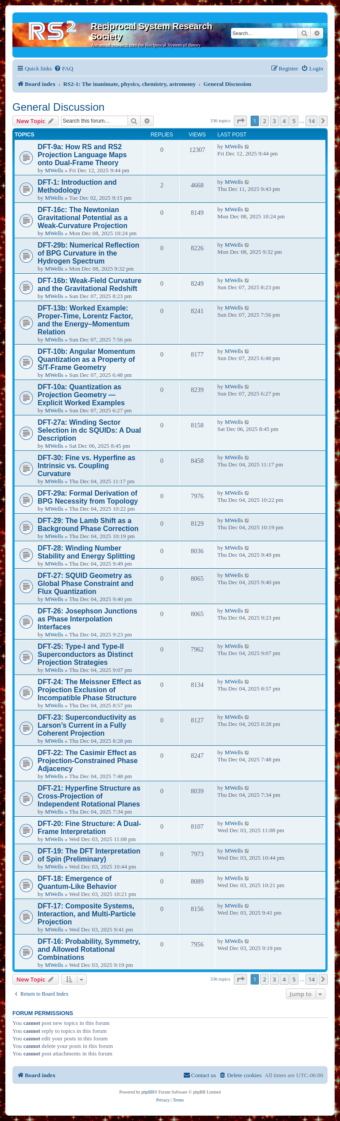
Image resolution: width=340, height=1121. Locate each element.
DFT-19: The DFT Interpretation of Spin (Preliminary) (89, 855)
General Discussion (58, 107)
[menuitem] (63, 68)
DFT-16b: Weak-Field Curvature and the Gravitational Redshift (90, 284)
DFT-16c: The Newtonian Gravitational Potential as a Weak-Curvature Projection (83, 217)
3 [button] (274, 121)
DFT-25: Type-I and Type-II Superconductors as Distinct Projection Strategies (85, 654)
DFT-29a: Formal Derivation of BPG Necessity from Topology (88, 497)
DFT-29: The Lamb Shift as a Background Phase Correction (88, 524)
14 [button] (311, 121)
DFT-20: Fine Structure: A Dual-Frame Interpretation (89, 827)
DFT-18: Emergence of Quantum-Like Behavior (77, 882)
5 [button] (293, 121)
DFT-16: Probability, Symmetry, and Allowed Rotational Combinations (89, 949)
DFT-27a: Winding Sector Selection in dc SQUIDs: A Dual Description (89, 430)
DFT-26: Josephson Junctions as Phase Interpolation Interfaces (87, 619)
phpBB (148, 1092)
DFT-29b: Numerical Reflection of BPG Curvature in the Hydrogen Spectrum (88, 253)
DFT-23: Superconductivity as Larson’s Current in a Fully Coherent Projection (87, 725)
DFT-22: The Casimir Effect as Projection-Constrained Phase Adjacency (88, 760)
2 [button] (264, 121)
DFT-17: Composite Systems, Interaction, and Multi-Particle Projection (87, 914)
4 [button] (284, 121)
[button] (240, 121)
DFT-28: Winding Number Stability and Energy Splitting (86, 552)
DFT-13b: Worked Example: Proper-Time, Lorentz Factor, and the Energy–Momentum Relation (85, 320)
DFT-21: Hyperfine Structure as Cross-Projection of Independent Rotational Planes (89, 796)
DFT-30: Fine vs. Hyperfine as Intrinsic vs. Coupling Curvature (86, 465)
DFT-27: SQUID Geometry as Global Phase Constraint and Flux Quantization (85, 583)
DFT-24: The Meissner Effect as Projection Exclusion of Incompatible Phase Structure (89, 690)
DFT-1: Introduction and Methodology (77, 186)
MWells (54, 170)
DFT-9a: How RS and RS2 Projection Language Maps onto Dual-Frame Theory (82, 155)
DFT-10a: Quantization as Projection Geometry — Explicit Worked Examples (81, 395)
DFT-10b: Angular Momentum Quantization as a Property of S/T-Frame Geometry (86, 359)
